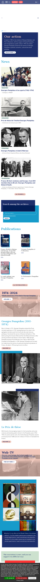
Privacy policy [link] (20, 580)
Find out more (9, 14)
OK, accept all (9, 578)
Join (20, 2)
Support (14, 2)
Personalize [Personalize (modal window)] (32, 578)
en (36, 2)
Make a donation (20, 530)
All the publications (19, 246)
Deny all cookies (21, 578)
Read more (5, 309)
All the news (19, 155)
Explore (6, 260)
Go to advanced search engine (9, 177)
